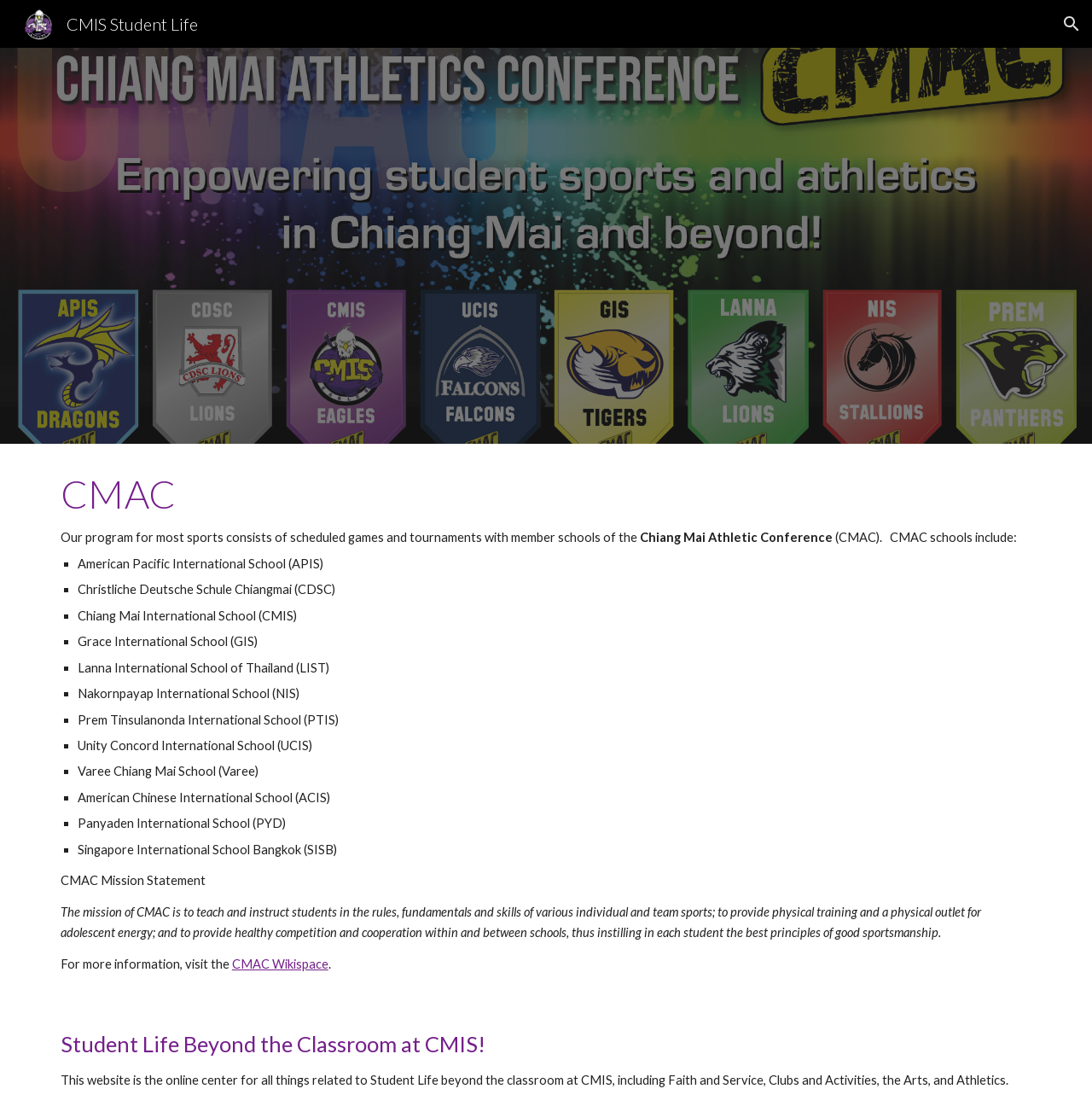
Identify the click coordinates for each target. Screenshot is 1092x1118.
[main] (546, 722)
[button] (1071, 23)
